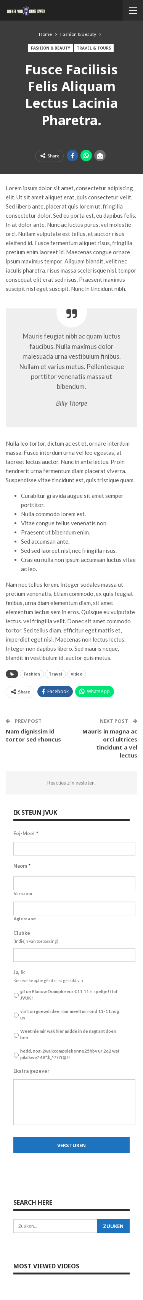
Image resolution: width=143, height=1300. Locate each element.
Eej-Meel (25, 833)
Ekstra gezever (31, 1071)
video (76, 674)
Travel (55, 674)
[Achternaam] (74, 908)
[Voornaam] (74, 883)
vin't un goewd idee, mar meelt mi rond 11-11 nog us (69, 1014)
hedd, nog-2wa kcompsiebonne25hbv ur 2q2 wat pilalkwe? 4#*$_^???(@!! (69, 1054)
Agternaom (25, 918)
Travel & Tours (94, 48)
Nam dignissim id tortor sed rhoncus (33, 735)
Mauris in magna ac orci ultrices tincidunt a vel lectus (109, 743)
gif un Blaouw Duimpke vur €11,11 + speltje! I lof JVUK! (68, 994)
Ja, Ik (19, 972)
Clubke (21, 933)
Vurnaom (23, 893)
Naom (22, 866)
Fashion (32, 674)
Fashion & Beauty (50, 48)
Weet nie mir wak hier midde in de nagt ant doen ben (68, 1034)
